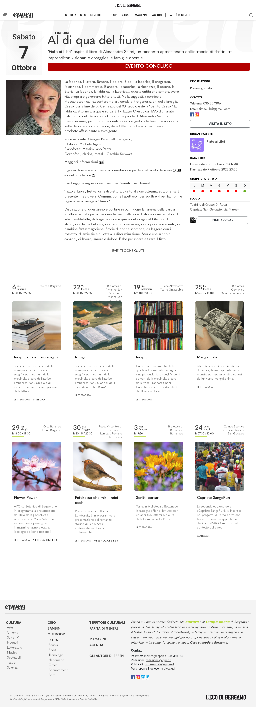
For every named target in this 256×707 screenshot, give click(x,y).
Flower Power (25, 498)
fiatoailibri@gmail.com (214, 109)
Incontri (12, 642)
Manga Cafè (207, 357)
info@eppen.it (157, 656)
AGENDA (157, 15)
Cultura (13, 623)
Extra (53, 640)
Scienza (12, 667)
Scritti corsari (148, 498)
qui (101, 162)
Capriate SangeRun (213, 498)
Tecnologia (56, 655)
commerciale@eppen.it (159, 664)
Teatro (11, 662)
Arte (10, 627)
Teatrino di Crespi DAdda (208, 205)
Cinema (12, 632)
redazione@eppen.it (158, 660)
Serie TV (13, 637)
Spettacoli (14, 657)
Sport (52, 650)
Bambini (54, 628)
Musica (12, 652)
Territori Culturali (107, 623)
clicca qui (169, 668)
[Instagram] (197, 114)
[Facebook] (192, 114)
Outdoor (203, 536)
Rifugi (80, 357)
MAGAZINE (141, 15)
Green (53, 665)
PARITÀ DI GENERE (180, 15)
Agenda (96, 645)
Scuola (53, 645)
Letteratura (58, 33)
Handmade (56, 660)
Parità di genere (103, 628)
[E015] (145, 677)
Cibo (52, 623)
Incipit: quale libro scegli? (36, 357)
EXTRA (125, 15)
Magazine (98, 639)
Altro (52, 675)
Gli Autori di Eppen (106, 656)
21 (93, 175)
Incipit (141, 357)
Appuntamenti (58, 670)
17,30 (177, 170)
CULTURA (70, 15)
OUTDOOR (111, 15)
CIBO (83, 15)
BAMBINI (95, 15)
